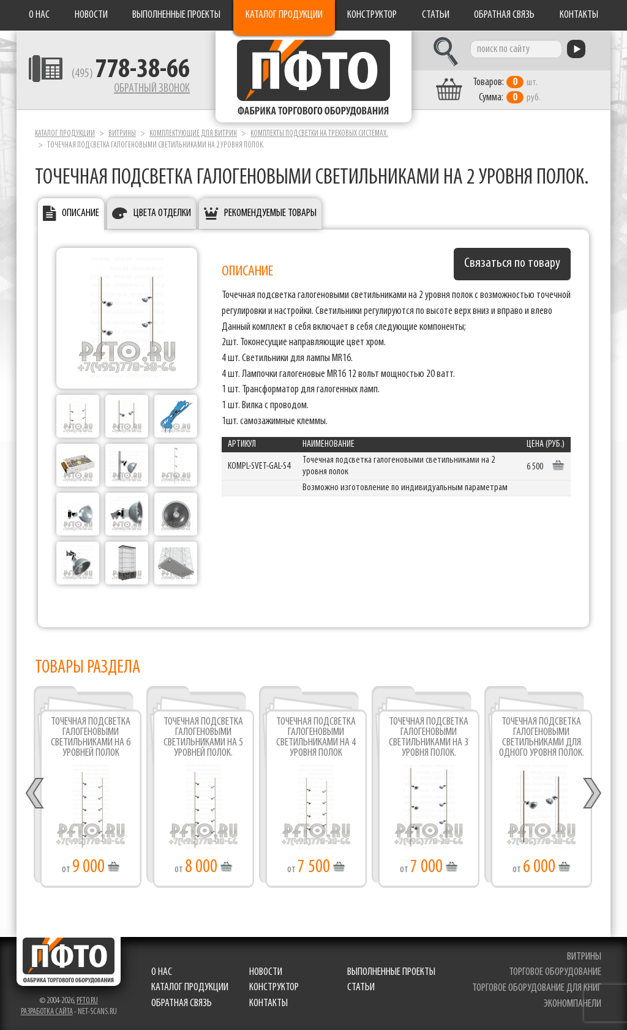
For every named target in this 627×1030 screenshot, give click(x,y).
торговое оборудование (555, 972)
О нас (39, 15)
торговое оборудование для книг (536, 988)
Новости (91, 15)
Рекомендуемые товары (270, 213)
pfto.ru (87, 1001)
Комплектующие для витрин (193, 134)
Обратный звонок (152, 89)
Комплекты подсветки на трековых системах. (319, 134)
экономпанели (572, 1004)
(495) (131, 74)
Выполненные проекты (176, 15)
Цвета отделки (162, 213)
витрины (584, 957)
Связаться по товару (512, 263)
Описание (80, 213)
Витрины (122, 134)
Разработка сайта (47, 1012)
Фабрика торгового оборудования (313, 76)
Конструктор (372, 15)
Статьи (435, 15)
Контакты (579, 15)
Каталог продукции (284, 15)
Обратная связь (504, 15)
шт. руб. (507, 90)
